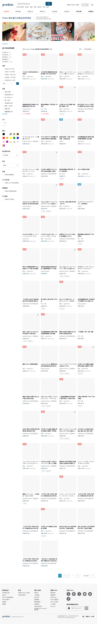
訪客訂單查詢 (38, 606)
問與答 (36, 592)
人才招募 (53, 604)
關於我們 (53, 592)
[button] (17, 83)
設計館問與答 (22, 595)
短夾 (47, 7)
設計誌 (4, 595)
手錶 (44, 7)
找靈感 (4, 602)
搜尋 (49, 4)
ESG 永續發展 (54, 599)
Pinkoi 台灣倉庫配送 (7, 597)
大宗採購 (36, 595)
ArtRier (61, 141)
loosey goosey (27, 109)
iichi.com (53, 606)
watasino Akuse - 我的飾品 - (31, 141)
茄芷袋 (27, 7)
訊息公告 (36, 597)
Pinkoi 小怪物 (54, 602)
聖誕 (35, 7)
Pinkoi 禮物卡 (6, 599)
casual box (30, 76)
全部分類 (5, 44)
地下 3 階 (43, 109)
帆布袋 (39, 7)
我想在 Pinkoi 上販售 (73, 5)
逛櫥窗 (4, 604)
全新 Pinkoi (54, 597)
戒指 (31, 7)
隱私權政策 (37, 602)
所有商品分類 (6, 592)
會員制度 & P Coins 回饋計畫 (40, 609)
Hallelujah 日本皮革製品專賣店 (87, 109)
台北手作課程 (20, 7)
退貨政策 (36, 604)
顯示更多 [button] (5, 114)
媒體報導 (53, 595)
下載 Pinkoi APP (75, 608)
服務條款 (36, 599)
